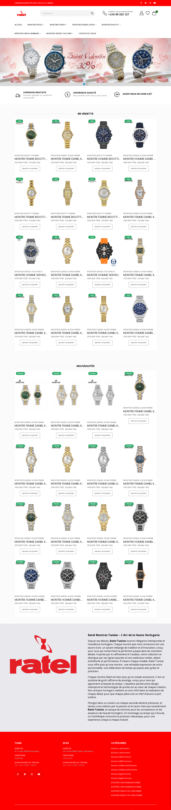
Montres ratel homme (121, 743)
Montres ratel (35, 25)
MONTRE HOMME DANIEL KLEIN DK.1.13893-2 (140, 159)
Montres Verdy (57, 25)
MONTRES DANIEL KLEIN (83, 25)
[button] (84, 85)
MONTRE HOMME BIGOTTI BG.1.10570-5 (103, 159)
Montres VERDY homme (122, 752)
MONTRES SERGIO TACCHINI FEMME (127, 782)
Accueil (18, 25)
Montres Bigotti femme (24, 156)
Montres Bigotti (110, 25)
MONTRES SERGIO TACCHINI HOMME (127, 786)
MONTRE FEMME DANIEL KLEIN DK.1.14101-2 (67, 159)
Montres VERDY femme (121, 748)
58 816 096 (67, 749)
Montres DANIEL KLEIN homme (135, 156)
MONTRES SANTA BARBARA (27, 34)
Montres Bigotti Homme (97, 156)
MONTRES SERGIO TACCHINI (59, 34)
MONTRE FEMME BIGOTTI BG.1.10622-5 (31, 159)
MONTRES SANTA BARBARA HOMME (127, 778)
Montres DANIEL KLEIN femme (63, 156)
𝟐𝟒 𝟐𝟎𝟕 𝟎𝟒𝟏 (19, 749)
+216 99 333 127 (116, 15)
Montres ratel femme (121, 739)
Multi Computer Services (145, 801)
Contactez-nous (87, 34)
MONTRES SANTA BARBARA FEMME (127, 773)
